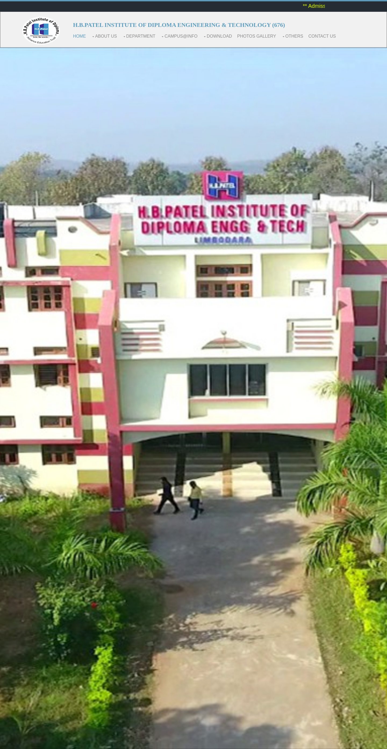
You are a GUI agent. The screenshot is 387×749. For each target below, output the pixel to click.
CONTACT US (322, 36)
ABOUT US (106, 36)
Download (219, 36)
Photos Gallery (257, 36)
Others (295, 36)
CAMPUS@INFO (181, 36)
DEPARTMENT (141, 36)
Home (79, 36)
